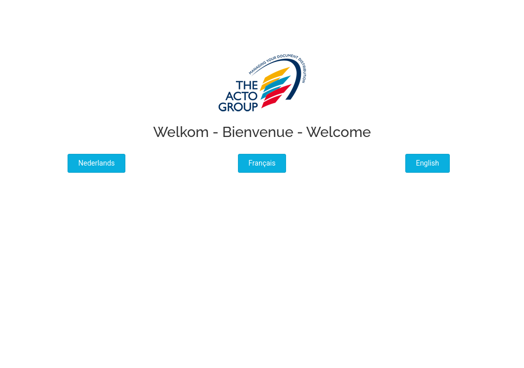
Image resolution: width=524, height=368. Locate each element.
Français (262, 163)
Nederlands (96, 163)
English (427, 163)
